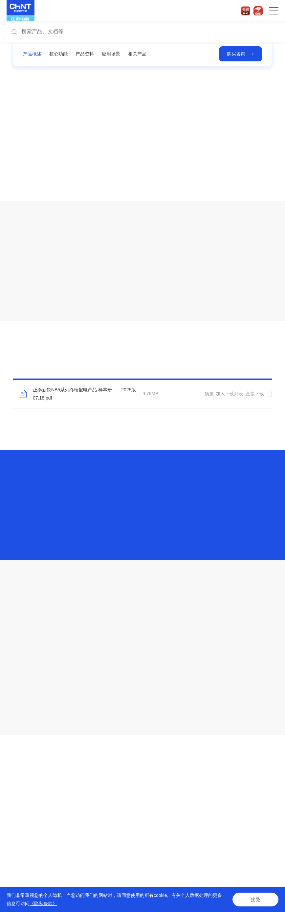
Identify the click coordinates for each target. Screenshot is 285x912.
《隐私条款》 (43, 903)
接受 (255, 899)
